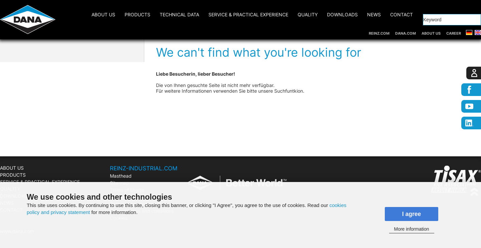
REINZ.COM (379, 33)
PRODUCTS (137, 14)
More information (411, 229)
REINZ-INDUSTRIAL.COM (143, 168)
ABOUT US (431, 33)
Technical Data (179, 14)
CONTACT (401, 14)
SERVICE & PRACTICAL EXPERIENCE (248, 14)
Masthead (121, 176)
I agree (411, 214)
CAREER (453, 33)
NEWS (374, 14)
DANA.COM (405, 33)
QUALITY (308, 14)
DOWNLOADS (342, 14)
